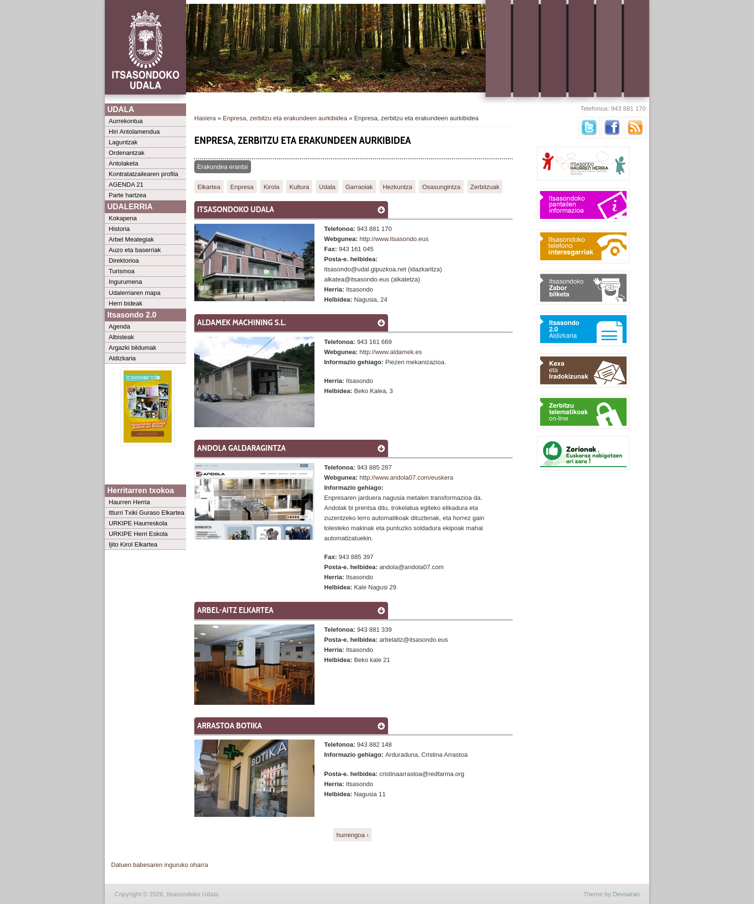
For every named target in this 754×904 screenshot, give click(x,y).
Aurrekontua (126, 121)
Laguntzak (123, 142)
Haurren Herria (129, 502)
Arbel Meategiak (131, 239)
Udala (327, 186)
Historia (119, 228)
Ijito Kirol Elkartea (133, 544)
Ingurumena (125, 281)
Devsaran (626, 894)
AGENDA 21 (126, 184)
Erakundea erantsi (222, 166)
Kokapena (123, 218)
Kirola (271, 186)
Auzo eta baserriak (135, 250)
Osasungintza (441, 186)
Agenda (119, 326)
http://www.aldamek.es (390, 352)
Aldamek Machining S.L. (241, 322)
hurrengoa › (352, 834)
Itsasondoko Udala (235, 209)
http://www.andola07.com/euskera (406, 477)
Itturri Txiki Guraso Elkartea (146, 512)
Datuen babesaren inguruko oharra (159, 864)
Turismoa (122, 271)
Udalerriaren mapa (135, 292)
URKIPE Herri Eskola (138, 533)
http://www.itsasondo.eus (393, 238)
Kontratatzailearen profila (143, 174)
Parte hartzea (127, 195)
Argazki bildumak (132, 347)
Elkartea (209, 186)
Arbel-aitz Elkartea (235, 610)
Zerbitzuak (485, 186)
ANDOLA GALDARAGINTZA (241, 448)
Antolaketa (123, 163)
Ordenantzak (126, 152)
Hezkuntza (397, 186)
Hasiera (205, 118)
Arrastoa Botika (229, 725)
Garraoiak (359, 186)
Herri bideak (125, 303)
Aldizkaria (122, 358)
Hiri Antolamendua (134, 131)
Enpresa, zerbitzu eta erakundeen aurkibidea (285, 118)
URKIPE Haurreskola (138, 523)
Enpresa (241, 186)
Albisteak (121, 337)
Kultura (299, 186)
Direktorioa (124, 260)
